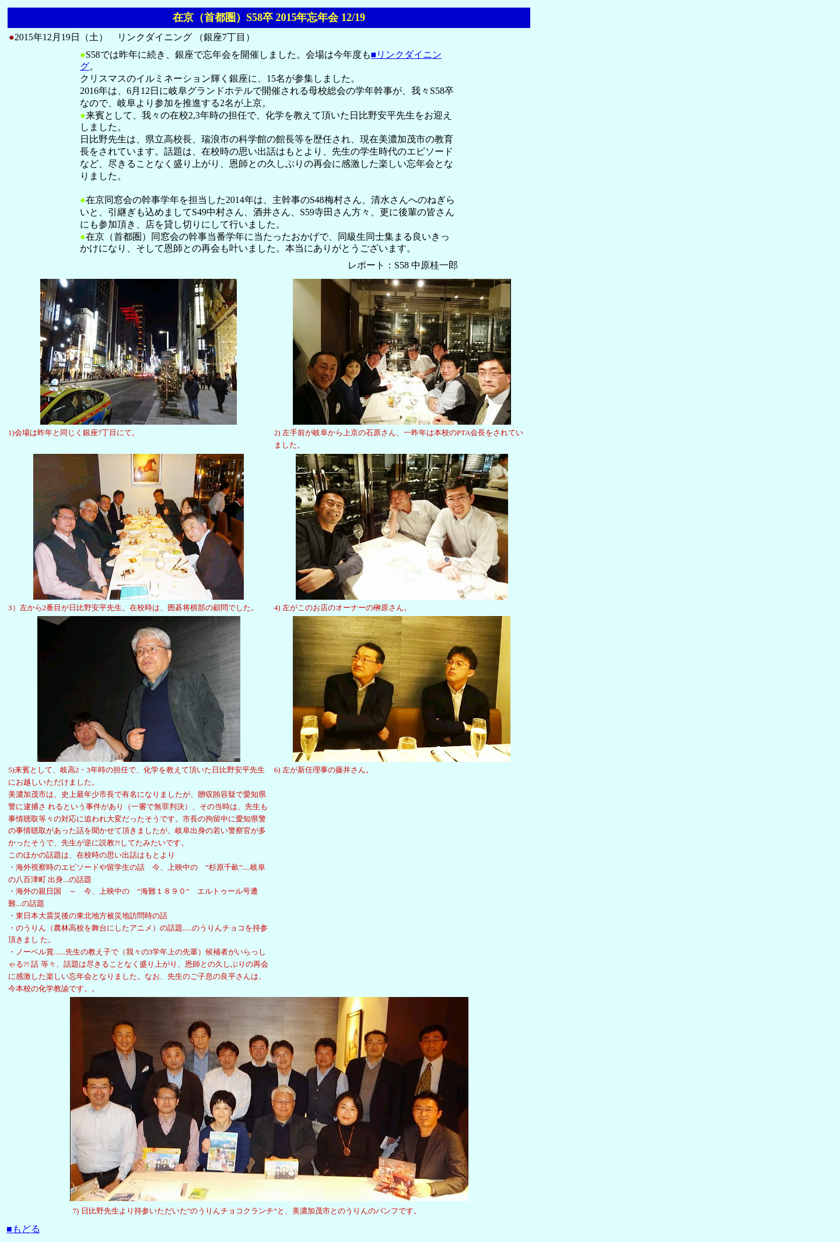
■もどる (23, 1229)
